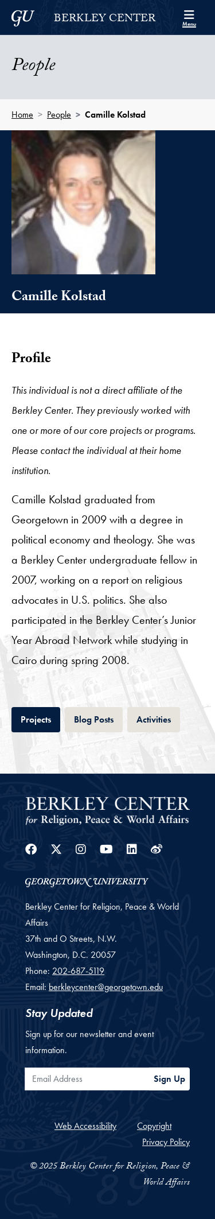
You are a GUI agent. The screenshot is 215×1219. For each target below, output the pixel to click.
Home (22, 114)
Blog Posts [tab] (98, 718)
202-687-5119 (78, 971)
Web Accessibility (85, 1126)
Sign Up (169, 1079)
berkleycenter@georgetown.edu (106, 987)
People (59, 114)
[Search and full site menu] (189, 17)
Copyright (154, 1126)
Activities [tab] (158, 718)
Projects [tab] (40, 718)
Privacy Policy (166, 1142)
